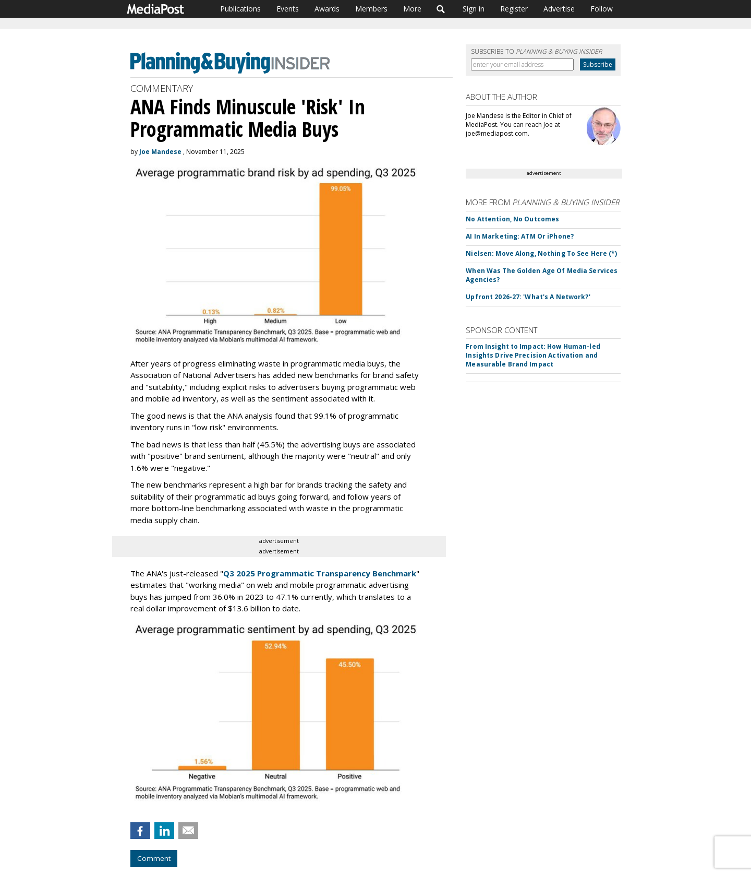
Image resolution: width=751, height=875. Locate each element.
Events (287, 9)
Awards (327, 9)
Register (514, 9)
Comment (154, 858)
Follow (601, 9)
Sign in (473, 9)
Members (371, 9)
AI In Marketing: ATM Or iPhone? (520, 236)
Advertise (559, 9)
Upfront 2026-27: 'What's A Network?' (528, 296)
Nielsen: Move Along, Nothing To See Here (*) (541, 253)
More (412, 9)
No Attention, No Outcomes (512, 219)
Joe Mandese (160, 151)
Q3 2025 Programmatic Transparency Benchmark (319, 573)
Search (441, 9)
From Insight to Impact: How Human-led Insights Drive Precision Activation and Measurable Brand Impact (533, 355)
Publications (240, 9)
